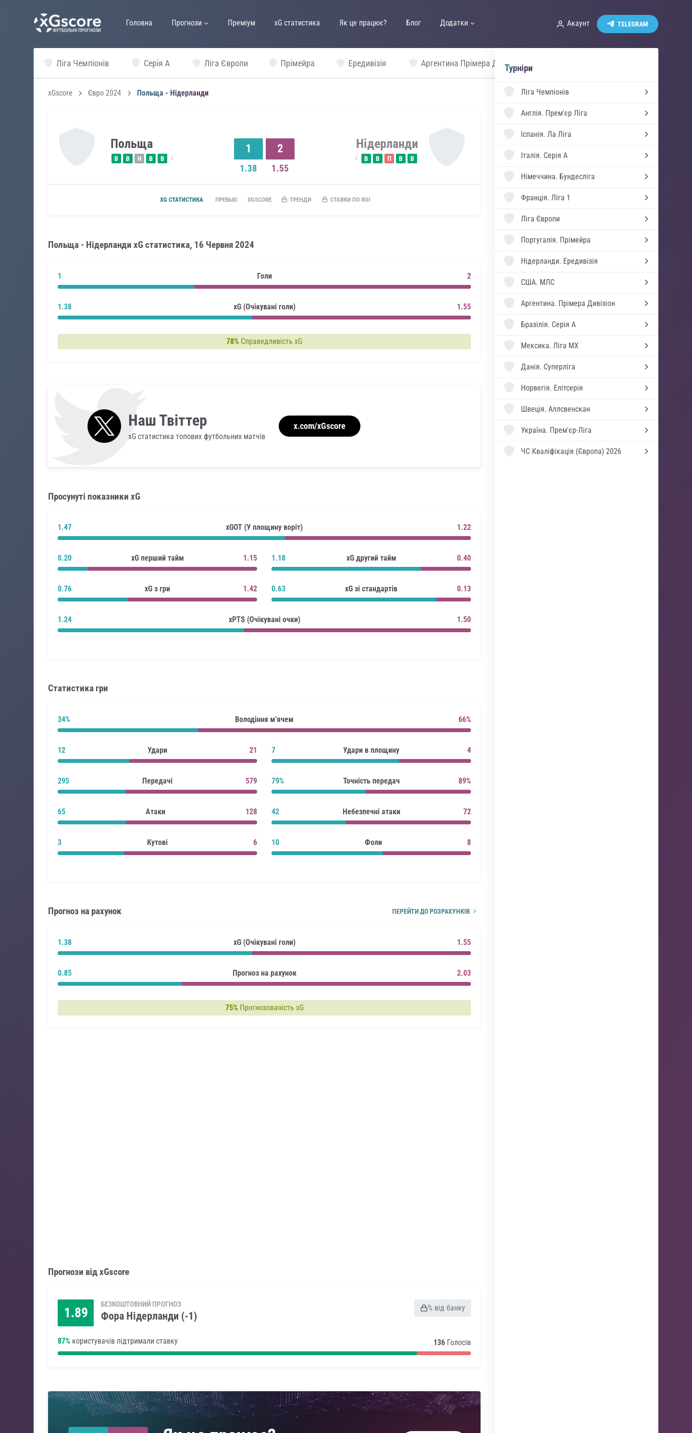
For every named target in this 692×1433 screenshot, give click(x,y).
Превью (217, 200)
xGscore (60, 93)
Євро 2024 (104, 93)
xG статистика (167, 200)
